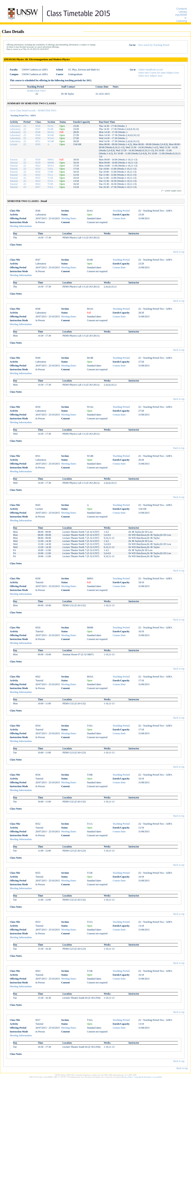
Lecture (13, 144)
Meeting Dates (68, 218)
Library (183, 11)
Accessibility (157, 1077)
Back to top (178, 251)
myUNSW (181, 14)
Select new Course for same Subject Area (158, 72)
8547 (37, 129)
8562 (37, 165)
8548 (37, 132)
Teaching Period (121, 210)
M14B (50, 135)
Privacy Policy (127, 1077)
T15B (50, 184)
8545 (37, 144)
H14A (50, 126)
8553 (37, 181)
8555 (37, 177)
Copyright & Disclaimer (143, 1077)
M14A (50, 132)
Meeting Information (21, 226)
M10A (50, 165)
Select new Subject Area (150, 75)
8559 (37, 162)
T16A (50, 187)
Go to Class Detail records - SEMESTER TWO (33, 110)
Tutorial (14, 159)
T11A (50, 174)
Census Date (119, 218)
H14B (50, 129)
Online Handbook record (150, 69)
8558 (37, 159)
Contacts (181, 8)
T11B (50, 177)
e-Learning (182, 19)
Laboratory (15, 126)
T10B (50, 171)
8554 (37, 168)
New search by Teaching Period (153, 45)
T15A (50, 181)
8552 (37, 174)
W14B (50, 141)
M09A (50, 159)
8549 (37, 135)
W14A (50, 138)
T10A (50, 168)
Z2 (24, 126)
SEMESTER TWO (36, 90)
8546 (37, 126)
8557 (37, 187)
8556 (37, 171)
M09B (50, 162)
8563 (37, 184)
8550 (37, 138)
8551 (37, 141)
